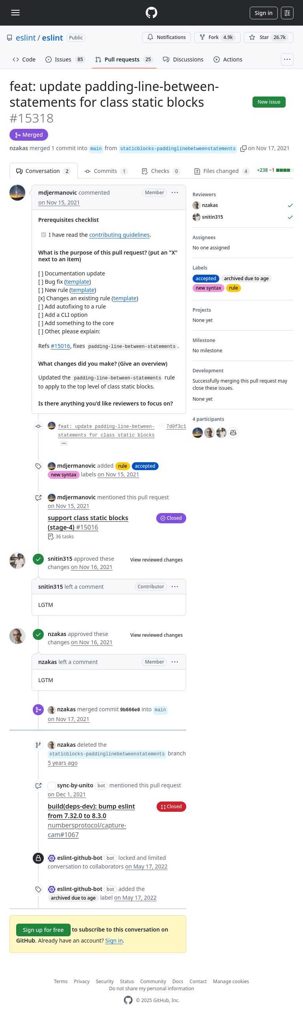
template (77, 281)
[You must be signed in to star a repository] (269, 37)
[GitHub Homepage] (128, 1000)
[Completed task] (43, 234)
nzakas (18, 148)
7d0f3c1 (176, 427)
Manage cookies (231, 981)
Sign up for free (43, 930)
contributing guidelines (119, 234)
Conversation (43, 171)
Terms (61, 981)
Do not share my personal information (151, 988)
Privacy (82, 981)
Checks (161, 171)
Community (153, 981)
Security (105, 981)
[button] (243, 148)
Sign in (264, 13)
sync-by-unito (75, 785)
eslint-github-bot (80, 857)
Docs (177, 981)
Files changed (222, 171)
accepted (145, 466)
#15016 (60, 346)
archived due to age (73, 898)
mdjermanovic (57, 192)
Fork (217, 37)
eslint (26, 37)
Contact (198, 981)
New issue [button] (269, 102)
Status (127, 981)
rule (122, 466)
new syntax (64, 474)
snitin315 (60, 558)
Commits (106, 171)
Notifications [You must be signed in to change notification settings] (166, 37)
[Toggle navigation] (15, 13)
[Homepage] (151, 12)
